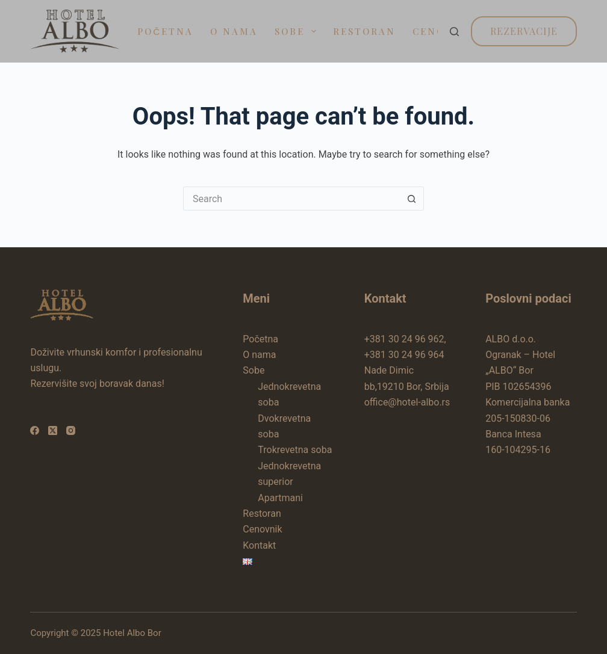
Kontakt (259, 545)
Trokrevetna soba (295, 449)
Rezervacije (524, 31)
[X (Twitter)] (52, 430)
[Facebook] (34, 430)
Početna (165, 31)
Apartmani (280, 498)
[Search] (454, 31)
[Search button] (412, 199)
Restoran (364, 31)
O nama (234, 31)
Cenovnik (262, 529)
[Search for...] (291, 199)
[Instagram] (70, 430)
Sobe (298, 31)
